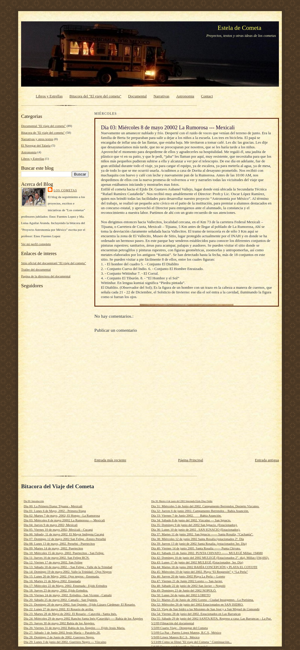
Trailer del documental (36, 269)
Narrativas (161, 96)
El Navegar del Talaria (35, 145)
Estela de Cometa (239, 27)
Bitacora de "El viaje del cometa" (43, 132)
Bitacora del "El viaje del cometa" (95, 96)
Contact (207, 96)
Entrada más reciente (110, 460)
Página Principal (190, 460)
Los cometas (65, 190)
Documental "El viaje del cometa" (43, 126)
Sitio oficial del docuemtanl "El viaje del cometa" (53, 263)
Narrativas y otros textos (37, 139)
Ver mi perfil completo (36, 244)
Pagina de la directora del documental (45, 276)
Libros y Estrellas (49, 96)
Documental (137, 96)
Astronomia (185, 96)
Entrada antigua (267, 460)
